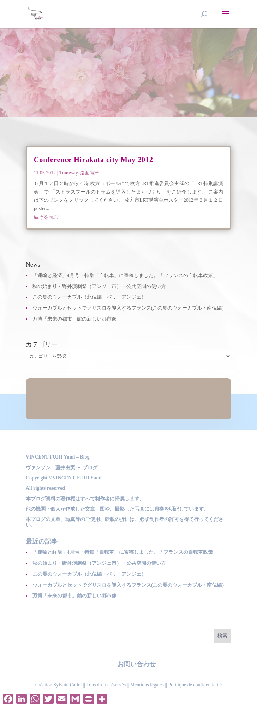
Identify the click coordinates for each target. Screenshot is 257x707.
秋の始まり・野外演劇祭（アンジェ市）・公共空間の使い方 (99, 286)
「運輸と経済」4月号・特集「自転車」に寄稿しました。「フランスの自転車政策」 (125, 275)
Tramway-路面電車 (79, 173)
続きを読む (46, 217)
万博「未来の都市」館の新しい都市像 (74, 319)
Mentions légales (147, 685)
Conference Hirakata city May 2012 (93, 159)
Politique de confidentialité (195, 685)
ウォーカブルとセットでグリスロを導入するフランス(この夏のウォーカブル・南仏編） (129, 308)
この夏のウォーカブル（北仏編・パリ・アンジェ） (89, 297)
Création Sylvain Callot (58, 685)
